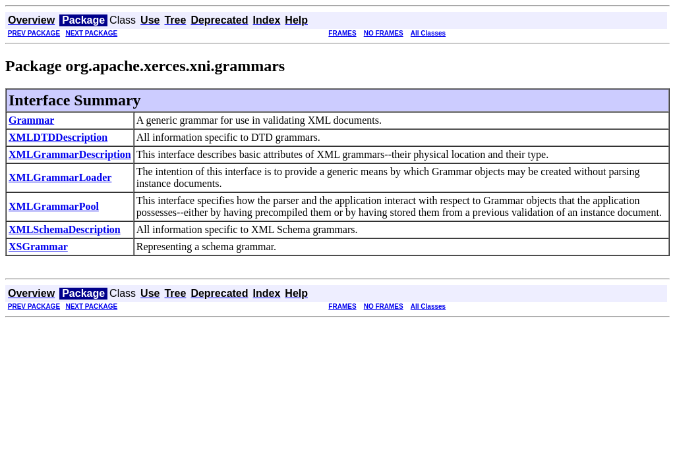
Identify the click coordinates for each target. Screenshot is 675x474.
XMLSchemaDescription (65, 229)
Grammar (31, 120)
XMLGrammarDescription (70, 154)
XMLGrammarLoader (60, 177)
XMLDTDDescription (58, 137)
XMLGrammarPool (54, 206)
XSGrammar (38, 246)
